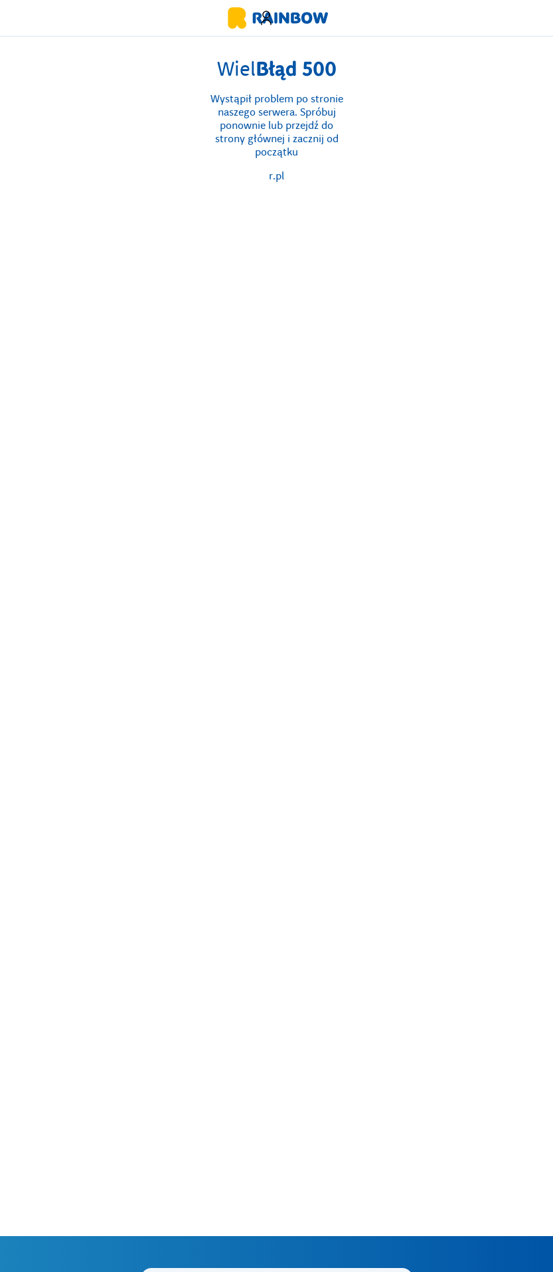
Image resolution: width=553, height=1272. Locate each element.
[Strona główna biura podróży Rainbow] (277, 18)
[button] (266, 18)
